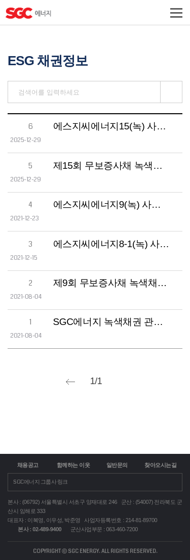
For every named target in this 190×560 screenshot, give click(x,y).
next (121, 382)
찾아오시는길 (160, 465)
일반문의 (117, 465)
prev (70, 382)
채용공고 (28, 465)
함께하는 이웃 (73, 465)
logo (52, 16)
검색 (171, 92)
